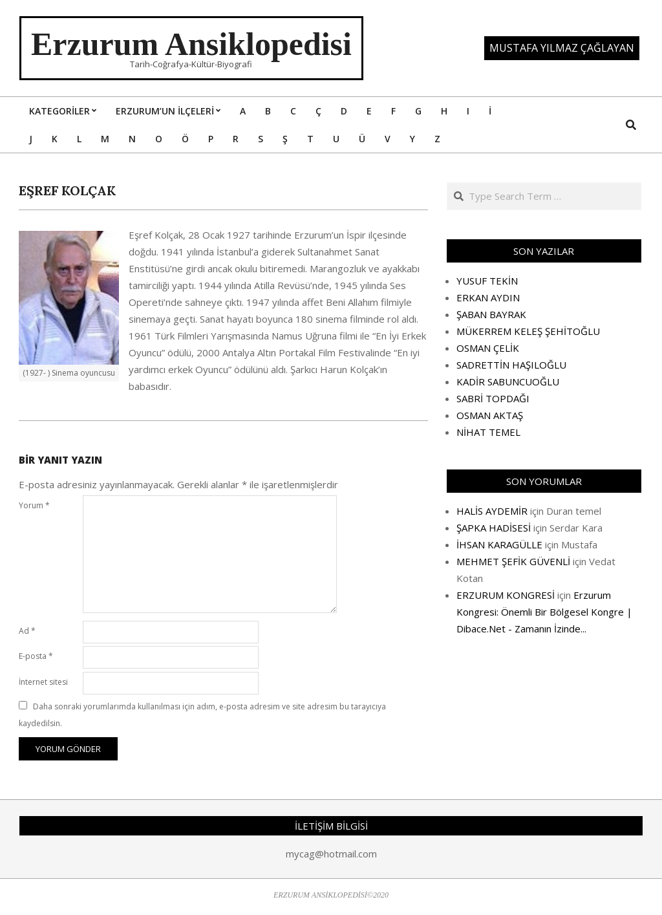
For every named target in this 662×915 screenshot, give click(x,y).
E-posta (36, 656)
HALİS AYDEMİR (492, 510)
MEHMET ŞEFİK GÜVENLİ (513, 561)
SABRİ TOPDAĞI (492, 398)
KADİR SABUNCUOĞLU (507, 381)
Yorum (34, 505)
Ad (27, 630)
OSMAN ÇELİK (487, 347)
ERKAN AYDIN (488, 297)
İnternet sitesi (43, 681)
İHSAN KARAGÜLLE (499, 544)
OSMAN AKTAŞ (489, 415)
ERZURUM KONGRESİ (505, 594)
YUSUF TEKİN (487, 280)
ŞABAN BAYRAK (491, 314)
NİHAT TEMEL (488, 431)
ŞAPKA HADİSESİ (493, 527)
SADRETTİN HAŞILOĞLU (511, 364)
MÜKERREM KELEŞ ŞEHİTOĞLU (528, 331)
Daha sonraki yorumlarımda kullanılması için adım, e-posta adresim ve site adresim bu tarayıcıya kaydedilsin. (202, 715)
